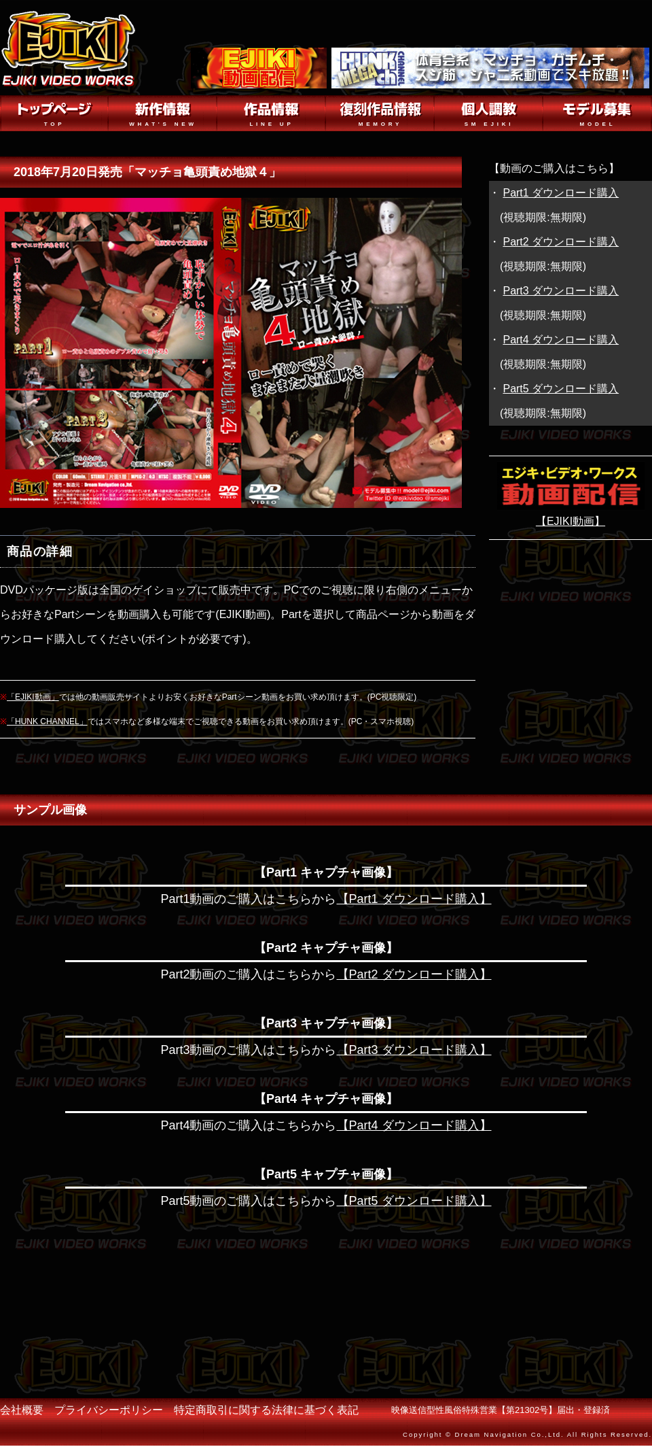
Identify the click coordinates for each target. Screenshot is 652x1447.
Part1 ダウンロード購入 (561, 193)
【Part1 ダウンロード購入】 (414, 899)
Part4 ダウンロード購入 (561, 339)
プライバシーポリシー (108, 1410)
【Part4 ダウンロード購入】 (414, 1125)
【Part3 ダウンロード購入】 (414, 1050)
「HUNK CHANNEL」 (47, 721)
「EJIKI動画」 (33, 697)
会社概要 (21, 1410)
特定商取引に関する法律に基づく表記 (266, 1410)
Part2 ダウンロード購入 (561, 242)
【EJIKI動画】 (570, 521)
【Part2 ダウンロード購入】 (414, 974)
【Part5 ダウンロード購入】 (414, 1201)
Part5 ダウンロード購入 (561, 388)
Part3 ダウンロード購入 (561, 290)
